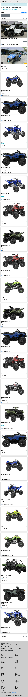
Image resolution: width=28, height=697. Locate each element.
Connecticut (3, 662)
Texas (2, 685)
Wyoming (16, 688)
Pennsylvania (3, 681)
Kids (22, 644)
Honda (2, 653)
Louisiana (2, 669)
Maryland (2, 670)
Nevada (2, 675)
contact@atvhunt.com (20, 693)
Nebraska (16, 674)
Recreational (10, 644)
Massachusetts (17, 670)
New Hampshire (17, 675)
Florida (2, 663)
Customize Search (24, 12)
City (1, 9)
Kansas (2, 668)
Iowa (15, 667)
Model (5, 9)
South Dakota (3, 683)
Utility (20, 648)
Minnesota (16, 672)
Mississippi (3, 673)
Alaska (16, 659)
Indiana (2, 667)
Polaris (16, 654)
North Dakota (3, 679)
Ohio (15, 679)
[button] (3, 29)
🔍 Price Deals (10, 9)
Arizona (2, 660)
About (21, 695)
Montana (2, 674)
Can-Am (16, 651)
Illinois (16, 666)
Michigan (2, 672)
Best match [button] (25, 18)
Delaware (16, 662)
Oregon (16, 680)
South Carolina (17, 682)
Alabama (2, 659)
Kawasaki (16, 653)
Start (25, 4)
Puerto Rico (17, 681)
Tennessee (17, 683)
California (2, 661)
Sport (16, 644)
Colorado (16, 661)
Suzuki (2, 655)
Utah (15, 685)
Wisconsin (2, 688)
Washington (3, 687)
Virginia (16, 686)
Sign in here (14, 692)
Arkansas (16, 660)
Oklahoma (2, 680)
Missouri (16, 673)
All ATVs (2, 644)
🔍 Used (15, 9)
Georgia (16, 663)
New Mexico (17, 676)
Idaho (2, 666)
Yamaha (16, 655)
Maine (16, 669)
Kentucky (16, 668)
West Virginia (17, 687)
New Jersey (3, 676)
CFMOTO (2, 651)
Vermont (2, 686)
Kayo (1, 654)
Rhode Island (3, 682)
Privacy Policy (16, 695)
